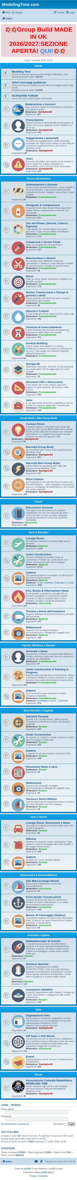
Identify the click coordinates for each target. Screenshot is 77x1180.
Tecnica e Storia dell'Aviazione (45, 611)
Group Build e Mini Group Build (38, 418)
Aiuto (29, 158)
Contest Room (35, 424)
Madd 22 (43, 546)
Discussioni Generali (39, 507)
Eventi (30, 1056)
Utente (38, 65)
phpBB (27, 1169)
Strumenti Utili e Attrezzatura (44, 382)
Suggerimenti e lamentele (42, 138)
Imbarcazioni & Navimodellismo (38, 875)
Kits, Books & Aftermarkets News (47, 590)
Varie (29, 400)
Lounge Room (35, 538)
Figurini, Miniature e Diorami (38, 645)
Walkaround (33, 627)
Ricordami (60, 1124)
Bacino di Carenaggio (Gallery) (46, 915)
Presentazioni (35, 119)
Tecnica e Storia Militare (41, 799)
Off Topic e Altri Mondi (40, 1036)
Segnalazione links (38, 1015)
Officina (31, 838)
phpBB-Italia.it (47, 1172)
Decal (29, 276)
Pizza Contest (35, 479)
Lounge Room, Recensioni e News (48, 822)
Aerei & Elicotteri (38, 532)
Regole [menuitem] (19, 12)
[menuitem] (6, 12)
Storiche (62, 700)
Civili (70, 582)
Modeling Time (21, 71)
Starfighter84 (45, 112)
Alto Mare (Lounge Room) (42, 880)
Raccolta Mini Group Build (43, 463)
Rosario (43, 726)
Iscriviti (16, 1105)
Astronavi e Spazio (38, 935)
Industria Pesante (37, 716)
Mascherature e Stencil (40, 258)
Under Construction (38, 554)
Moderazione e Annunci (40, 104)
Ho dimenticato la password (15, 1124)
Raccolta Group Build (40, 447)
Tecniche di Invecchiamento (44, 327)
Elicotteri (59, 582)
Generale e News (37, 651)
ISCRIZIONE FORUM (25, 95)
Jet (40, 582)
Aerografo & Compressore (43, 205)
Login (4, 1105)
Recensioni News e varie (41, 766)
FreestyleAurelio (47, 197)
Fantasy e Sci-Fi (46, 700)
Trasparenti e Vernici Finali (43, 242)
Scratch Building (36, 343)
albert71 (19, 1155)
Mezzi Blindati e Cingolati (38, 710)
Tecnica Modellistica (39, 178)
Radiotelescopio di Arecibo (43, 941)
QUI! (46, 50)
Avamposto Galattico (39, 989)
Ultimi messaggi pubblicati (29, 82)
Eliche (48, 582)
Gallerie (31, 572)
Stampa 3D (33, 363)
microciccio (30, 522)
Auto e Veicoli (38, 817)
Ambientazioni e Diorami (41, 184)
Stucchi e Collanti (37, 311)
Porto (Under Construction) (43, 897)
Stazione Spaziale (37, 964)
